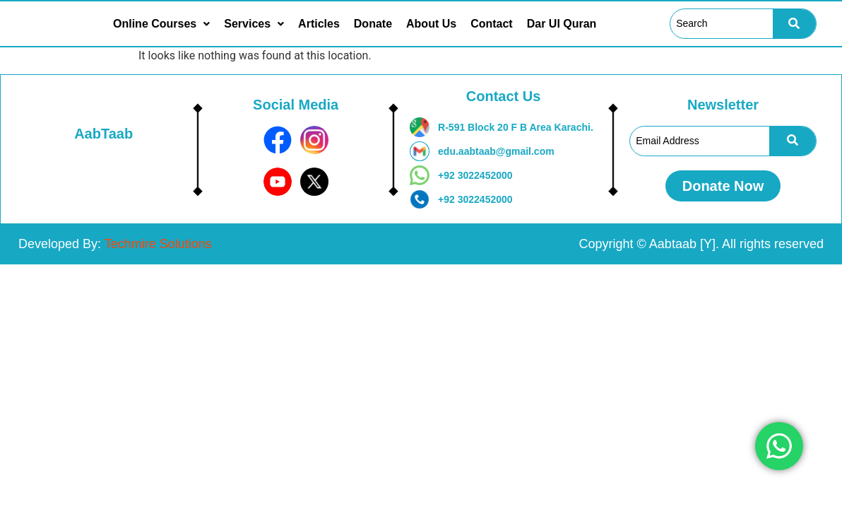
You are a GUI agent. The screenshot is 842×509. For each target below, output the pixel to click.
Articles (319, 24)
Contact (491, 24)
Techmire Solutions (158, 244)
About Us (431, 24)
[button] (161, 24)
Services (254, 24)
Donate (373, 24)
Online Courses (161, 24)
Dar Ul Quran (562, 24)
